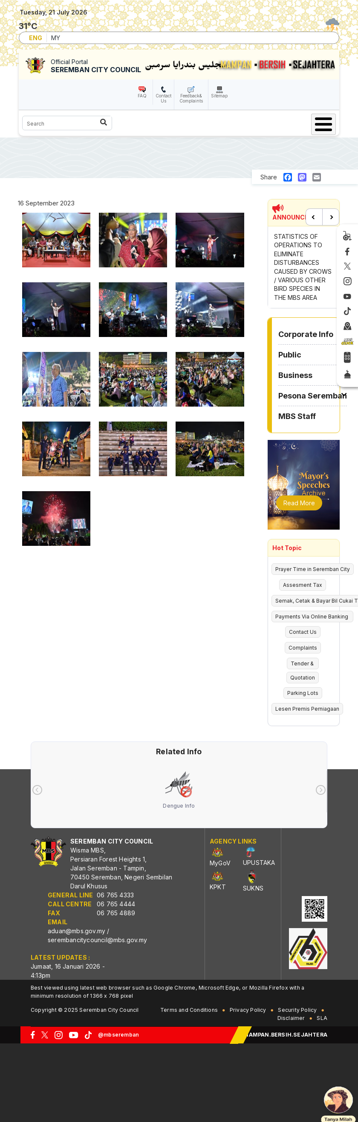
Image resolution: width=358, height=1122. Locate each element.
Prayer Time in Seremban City (312, 569)
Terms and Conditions (189, 1010)
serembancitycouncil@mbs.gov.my (97, 939)
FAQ (142, 95)
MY (55, 37)
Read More (299, 503)
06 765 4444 (116, 904)
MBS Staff (297, 416)
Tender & (303, 663)
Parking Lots (302, 693)
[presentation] (37, 790)
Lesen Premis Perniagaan (307, 709)
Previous (314, 217)
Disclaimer (291, 1018)
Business (295, 375)
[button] (56, 243)
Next (330, 217)
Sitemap (219, 95)
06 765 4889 (116, 913)
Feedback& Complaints (191, 98)
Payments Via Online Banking (312, 616)
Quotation (302, 677)
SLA (322, 1018)
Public (289, 354)
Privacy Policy (248, 1010)
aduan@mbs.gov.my (76, 931)
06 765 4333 (115, 895)
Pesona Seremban (312, 395)
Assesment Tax (302, 585)
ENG (35, 37)
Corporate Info (305, 334)
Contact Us (163, 98)
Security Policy (297, 1010)
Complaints (303, 647)
